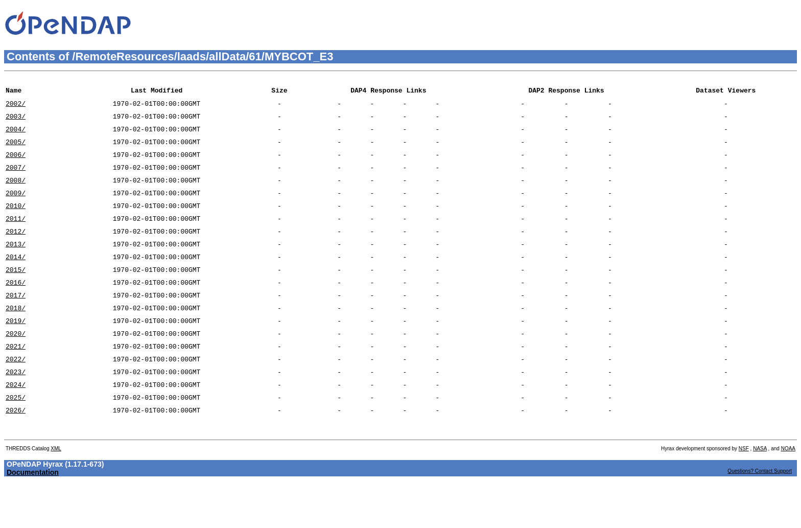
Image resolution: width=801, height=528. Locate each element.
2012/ (16, 251)
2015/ (16, 294)
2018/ (16, 336)
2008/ (16, 193)
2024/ (16, 422)
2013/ (16, 265)
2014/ (16, 279)
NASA (760, 493)
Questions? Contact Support (759, 515)
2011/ (16, 236)
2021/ (16, 379)
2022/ (16, 394)
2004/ (16, 136)
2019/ (16, 351)
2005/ (16, 150)
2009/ (16, 208)
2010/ (16, 222)
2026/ (16, 451)
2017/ (16, 322)
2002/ (16, 107)
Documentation (33, 517)
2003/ (16, 122)
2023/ (16, 408)
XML (56, 493)
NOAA (788, 493)
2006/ (16, 165)
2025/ (16, 437)
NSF (744, 493)
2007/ (16, 179)
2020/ (16, 365)
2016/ (16, 308)
